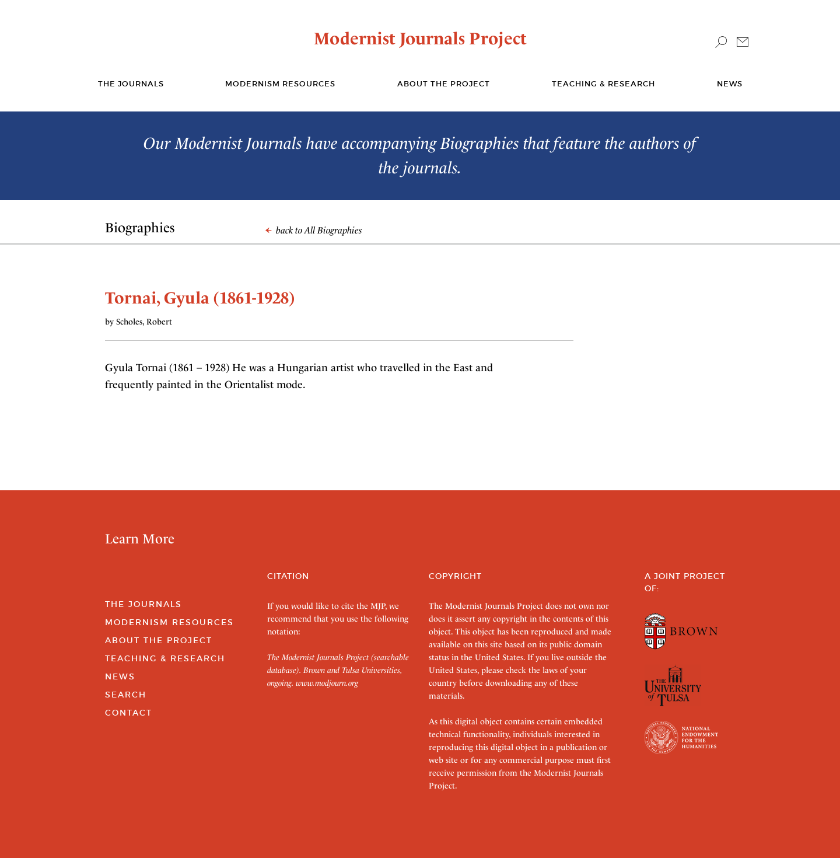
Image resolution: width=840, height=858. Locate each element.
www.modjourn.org (327, 683)
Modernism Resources (280, 84)
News (730, 84)
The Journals (143, 604)
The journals (131, 84)
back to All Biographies (313, 230)
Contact (128, 712)
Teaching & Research (603, 84)
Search (125, 694)
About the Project (443, 84)
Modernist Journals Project (420, 38)
